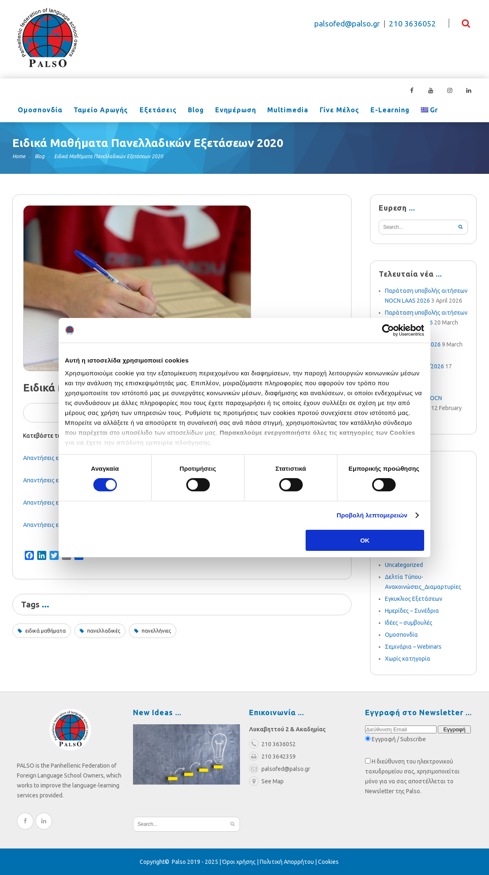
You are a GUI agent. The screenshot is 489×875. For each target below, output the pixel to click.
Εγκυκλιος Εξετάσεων (413, 598)
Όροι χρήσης (239, 861)
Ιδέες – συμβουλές (408, 622)
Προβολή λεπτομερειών (372, 515)
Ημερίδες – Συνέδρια (412, 610)
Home (18, 156)
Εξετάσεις (150, 111)
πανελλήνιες (156, 630)
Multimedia (271, 111)
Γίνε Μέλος (320, 111)
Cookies (328, 861)
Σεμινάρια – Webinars (413, 646)
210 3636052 (412, 23)
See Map (266, 781)
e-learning (367, 111)
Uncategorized (404, 565)
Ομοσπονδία (39, 111)
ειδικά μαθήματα (45, 630)
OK (365, 540)
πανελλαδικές (103, 630)
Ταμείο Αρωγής (96, 111)
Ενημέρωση (222, 111)
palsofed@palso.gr (347, 23)
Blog (186, 111)
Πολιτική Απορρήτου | (289, 861)
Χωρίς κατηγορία (407, 658)
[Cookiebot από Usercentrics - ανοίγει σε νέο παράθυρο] (388, 330)
